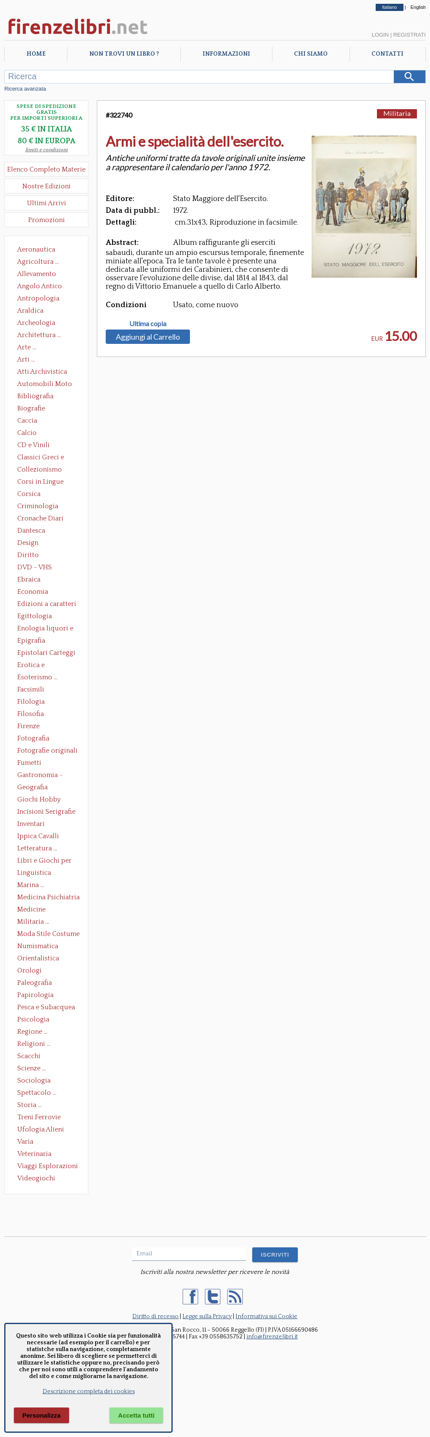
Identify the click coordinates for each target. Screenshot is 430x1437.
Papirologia (35, 995)
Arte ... (26, 347)
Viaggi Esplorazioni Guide (47, 1167)
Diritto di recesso (155, 1316)
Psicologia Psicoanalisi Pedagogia (35, 1020)
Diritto (28, 555)
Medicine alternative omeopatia (34, 910)
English (418, 7)
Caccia (27, 420)
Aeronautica (36, 249)
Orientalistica (38, 958)
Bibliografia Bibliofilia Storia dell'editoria (42, 397)
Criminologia (37, 506)
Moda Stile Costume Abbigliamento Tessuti (48, 934)
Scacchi (28, 1056)
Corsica (28, 494)
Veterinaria (34, 1154)
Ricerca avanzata (25, 89)
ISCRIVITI (275, 1255)
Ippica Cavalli (38, 836)
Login (380, 35)
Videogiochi (36, 1178)
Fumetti (29, 763)
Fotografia (33, 738)
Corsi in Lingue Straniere (40, 482)
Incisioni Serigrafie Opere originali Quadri (46, 812)
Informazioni (226, 54)
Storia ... (29, 1105)
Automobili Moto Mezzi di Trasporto (46, 384)
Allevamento (36, 274)
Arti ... (26, 359)
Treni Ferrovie (39, 1117)
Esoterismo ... (37, 677)
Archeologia (36, 323)
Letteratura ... (37, 848)
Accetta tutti (136, 1415)
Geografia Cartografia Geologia (34, 788)
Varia (25, 1141)
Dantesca (31, 530)
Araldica (30, 310)
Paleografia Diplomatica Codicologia (36, 983)
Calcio (27, 433)
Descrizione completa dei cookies (89, 1391)
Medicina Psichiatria (48, 897)
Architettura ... (39, 335)
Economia (32, 591)
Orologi (29, 970)
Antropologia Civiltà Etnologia (43, 299)
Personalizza (41, 1415)
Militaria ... (33, 921)
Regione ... (32, 1031)
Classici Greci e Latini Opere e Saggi (48, 458)
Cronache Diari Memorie (40, 519)
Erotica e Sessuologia (35, 665)
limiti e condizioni (46, 150)
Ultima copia (147, 323)
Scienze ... (31, 1068)
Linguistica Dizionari (34, 873)
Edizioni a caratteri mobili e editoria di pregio (47, 604)
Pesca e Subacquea (46, 1007)
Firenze (28, 726)
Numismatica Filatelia (37, 947)
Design (27, 543)
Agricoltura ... (38, 261)
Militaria (397, 113)
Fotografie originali (47, 750)
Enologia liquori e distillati (45, 629)
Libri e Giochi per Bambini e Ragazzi (45, 861)
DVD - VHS (34, 567)
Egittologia (34, 616)
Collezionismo (39, 469)
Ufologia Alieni (40, 1129)
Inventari (31, 824)
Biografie (31, 408)
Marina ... (30, 885)
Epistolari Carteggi (46, 653)
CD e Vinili (33, 445)
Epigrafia (31, 640)
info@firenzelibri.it (272, 1336)
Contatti (387, 54)
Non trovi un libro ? (124, 54)
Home (36, 54)
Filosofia (30, 714)
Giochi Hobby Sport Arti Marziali (46, 800)
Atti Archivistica (42, 371)
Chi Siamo (311, 54)
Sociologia (34, 1080)
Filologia (31, 701)
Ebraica (28, 579)
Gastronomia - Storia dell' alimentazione (40, 775)
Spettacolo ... (36, 1093)
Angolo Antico (39, 286)
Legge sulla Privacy (207, 1316)
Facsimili (30, 689)
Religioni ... (34, 1044)
